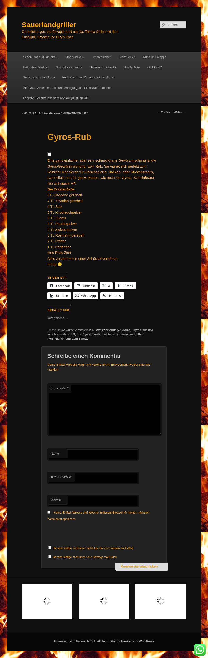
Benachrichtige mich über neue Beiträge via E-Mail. (85, 557)
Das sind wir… (76, 57)
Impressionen (102, 57)
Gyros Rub (140, 330)
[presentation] (83, 533)
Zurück (163, 112)
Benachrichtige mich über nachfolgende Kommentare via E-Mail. (93, 548)
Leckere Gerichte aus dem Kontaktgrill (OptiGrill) (56, 98)
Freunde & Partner (35, 67)
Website (56, 500)
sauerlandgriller (77, 112)
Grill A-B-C (154, 67)
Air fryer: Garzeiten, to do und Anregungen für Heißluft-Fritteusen (67, 88)
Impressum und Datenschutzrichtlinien (88, 77)
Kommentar (60, 388)
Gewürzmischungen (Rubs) (112, 330)
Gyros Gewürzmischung (98, 334)
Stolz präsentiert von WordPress (132, 641)
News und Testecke (103, 67)
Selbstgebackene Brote (39, 77)
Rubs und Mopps (154, 57)
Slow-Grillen (127, 57)
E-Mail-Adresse (61, 476)
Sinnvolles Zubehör (69, 67)
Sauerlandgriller (49, 25)
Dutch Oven (132, 67)
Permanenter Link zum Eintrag (67, 338)
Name (55, 453)
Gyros (77, 334)
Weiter (180, 112)
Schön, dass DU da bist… (40, 57)
